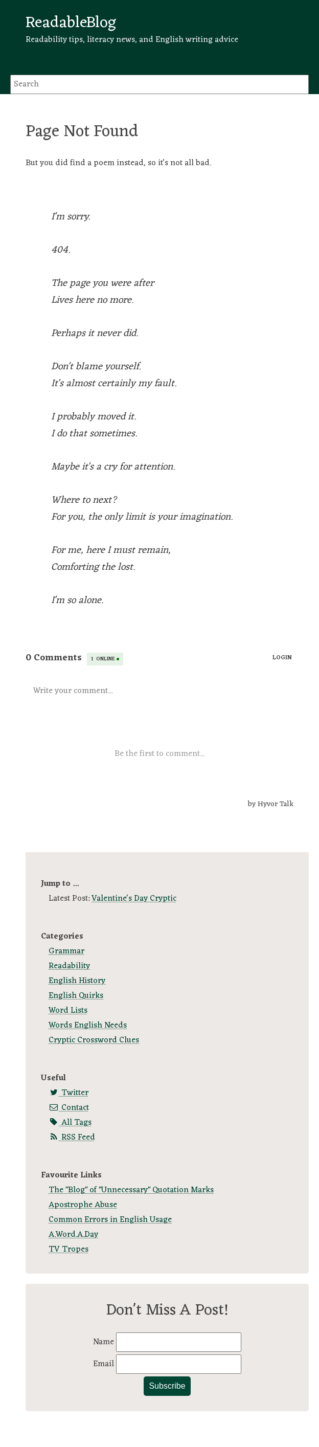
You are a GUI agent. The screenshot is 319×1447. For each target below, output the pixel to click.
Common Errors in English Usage (110, 1220)
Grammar (66, 951)
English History (77, 981)
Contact (69, 1108)
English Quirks (76, 996)
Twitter (68, 1093)
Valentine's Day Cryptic (134, 899)
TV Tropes (68, 1249)
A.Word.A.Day (73, 1235)
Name (104, 1342)
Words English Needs (88, 1025)
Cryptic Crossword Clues (94, 1040)
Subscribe (167, 1386)
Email (104, 1364)
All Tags (70, 1123)
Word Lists (68, 1011)
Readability (69, 966)
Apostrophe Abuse (83, 1205)
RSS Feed (72, 1137)
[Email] (178, 1364)
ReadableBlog (71, 23)
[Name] (178, 1342)
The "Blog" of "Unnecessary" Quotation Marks (131, 1190)
